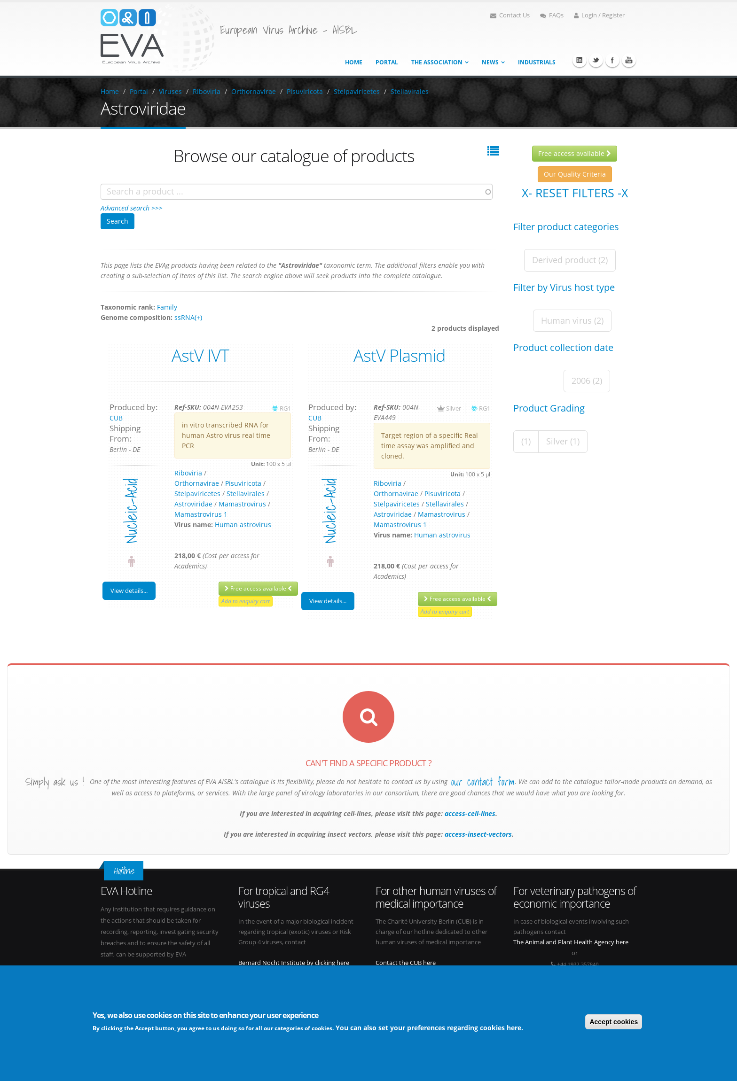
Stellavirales (410, 91)
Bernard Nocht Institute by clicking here (293, 963)
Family (167, 307)
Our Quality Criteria (575, 174)
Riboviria (206, 91)
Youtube (629, 60)
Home (353, 62)
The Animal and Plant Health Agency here (570, 942)
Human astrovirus (243, 524)
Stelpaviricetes (357, 91)
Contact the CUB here (406, 963)
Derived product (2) (570, 259)
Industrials (537, 62)
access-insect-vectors (477, 834)
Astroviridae (193, 503)
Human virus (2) (572, 320)
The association (437, 62)
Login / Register (599, 15)
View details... (129, 590)
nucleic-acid (130, 511)
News (490, 62)
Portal (387, 62)
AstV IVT (200, 355)
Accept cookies (613, 1022)
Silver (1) (563, 441)
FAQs (552, 15)
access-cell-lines (469, 813)
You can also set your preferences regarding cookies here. (429, 1028)
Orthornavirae (253, 91)
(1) (526, 441)
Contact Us (510, 15)
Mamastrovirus (242, 503)
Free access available (258, 588)
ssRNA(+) (188, 317)
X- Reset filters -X (575, 193)
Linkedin (579, 60)
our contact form (483, 781)
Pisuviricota (305, 91)
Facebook (612, 60)
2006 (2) (587, 380)
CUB (116, 417)
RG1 (285, 408)
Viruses (170, 91)
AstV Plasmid (399, 355)
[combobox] (297, 192)
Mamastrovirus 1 (200, 514)
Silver (453, 408)
